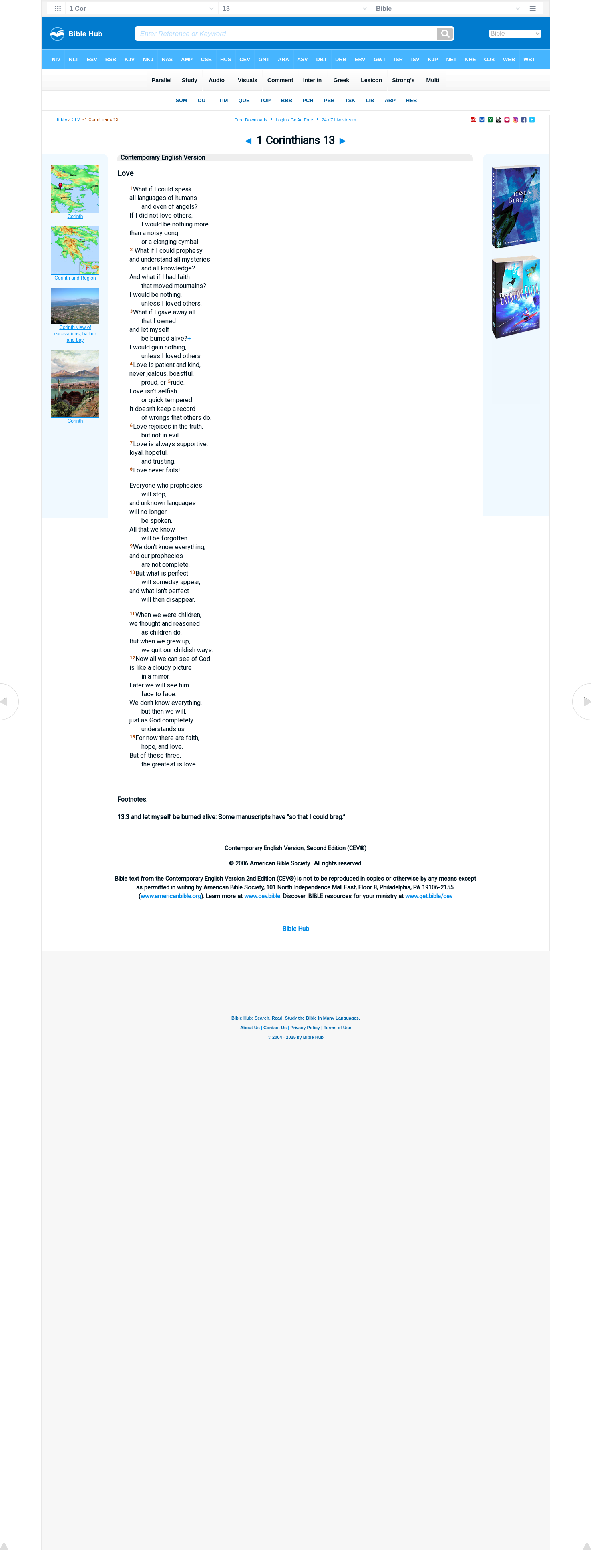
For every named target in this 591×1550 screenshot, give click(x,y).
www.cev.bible (262, 896)
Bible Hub (295, 929)
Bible (62, 119)
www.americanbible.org (171, 896)
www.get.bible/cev (428, 896)
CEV (76, 119)
